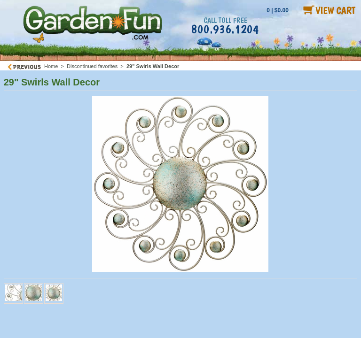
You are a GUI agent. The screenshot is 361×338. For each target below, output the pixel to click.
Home (51, 66)
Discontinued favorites (92, 66)
